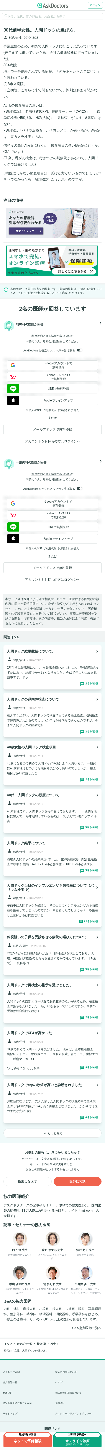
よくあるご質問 (11, 1372)
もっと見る (52, 1133)
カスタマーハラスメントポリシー (73, 1413)
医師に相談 (77, 1181)
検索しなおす (27, 1181)
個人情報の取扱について (68, 1392)
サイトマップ (10, 1413)
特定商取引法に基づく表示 (17, 1403)
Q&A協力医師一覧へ (87, 1328)
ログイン (95, 5)
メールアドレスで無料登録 (52, 429)
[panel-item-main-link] (52, 667)
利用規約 (37, 336)
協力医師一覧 (10, 1382)
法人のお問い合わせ (66, 1372)
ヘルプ (58, 1382)
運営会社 (60, 1403)
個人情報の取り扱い (58, 336)
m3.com (87, 1211)
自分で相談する (39, 292)
